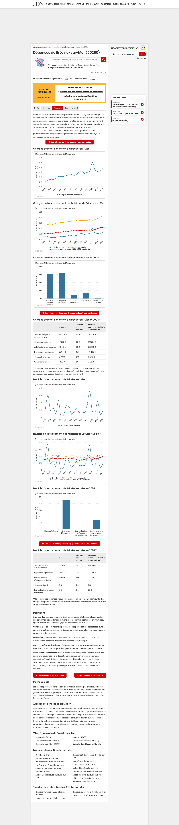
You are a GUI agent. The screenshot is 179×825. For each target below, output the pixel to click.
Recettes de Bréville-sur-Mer (50, 675)
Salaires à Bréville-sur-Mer (47, 758)
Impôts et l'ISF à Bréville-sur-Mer (49, 765)
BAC (39, 97)
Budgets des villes (44, 47)
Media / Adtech (67, 4)
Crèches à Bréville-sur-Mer (84, 764)
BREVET (44, 97)
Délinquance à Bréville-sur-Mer (86, 778)
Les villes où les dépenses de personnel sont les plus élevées (70, 313)
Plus (134, 4)
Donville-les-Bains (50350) (47, 741)
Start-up (79, 4)
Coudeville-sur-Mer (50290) (47, 744)
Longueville (62, 65)
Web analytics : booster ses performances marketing (125, 104)
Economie (124, 4)
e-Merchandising (120, 119)
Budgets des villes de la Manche (87, 744)
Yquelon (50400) (80, 737)
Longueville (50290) (43, 737)
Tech (56, 4)
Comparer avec (80, 78)
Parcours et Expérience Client (125, 112)
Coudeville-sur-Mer (91, 65)
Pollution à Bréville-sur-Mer (84, 782)
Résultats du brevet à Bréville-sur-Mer (89, 792)
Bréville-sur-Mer (68, 47)
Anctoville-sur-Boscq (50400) (86, 741)
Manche (56, 47)
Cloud (116, 4)
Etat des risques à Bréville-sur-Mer (87, 771)
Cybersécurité (92, 4)
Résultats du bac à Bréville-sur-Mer (50, 798)
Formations (120, 98)
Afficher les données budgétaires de (48, 78)
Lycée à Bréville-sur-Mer (83, 761)
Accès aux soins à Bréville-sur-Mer (87, 775)
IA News (49, 4)
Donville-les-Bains (75, 65)
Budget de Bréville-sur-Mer (90, 675)
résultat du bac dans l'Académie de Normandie (81, 92)
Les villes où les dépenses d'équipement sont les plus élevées (69, 544)
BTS (49, 97)
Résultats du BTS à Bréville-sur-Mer (88, 795)
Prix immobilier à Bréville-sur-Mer (50, 762)
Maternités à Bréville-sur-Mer (85, 768)
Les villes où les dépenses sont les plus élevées (69, 142)
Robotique (106, 4)
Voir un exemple (141, 58)
